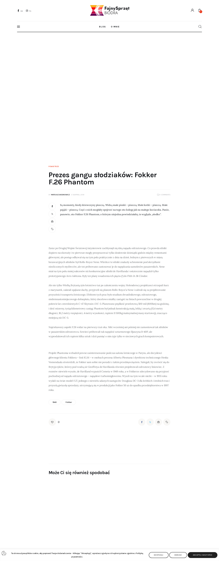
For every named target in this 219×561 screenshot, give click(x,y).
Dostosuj (158, 555)
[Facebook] (20, 11)
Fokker (68, 402)
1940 (54, 402)
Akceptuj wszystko (202, 555)
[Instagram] (29, 11)
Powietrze (54, 166)
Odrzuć (178, 555)
